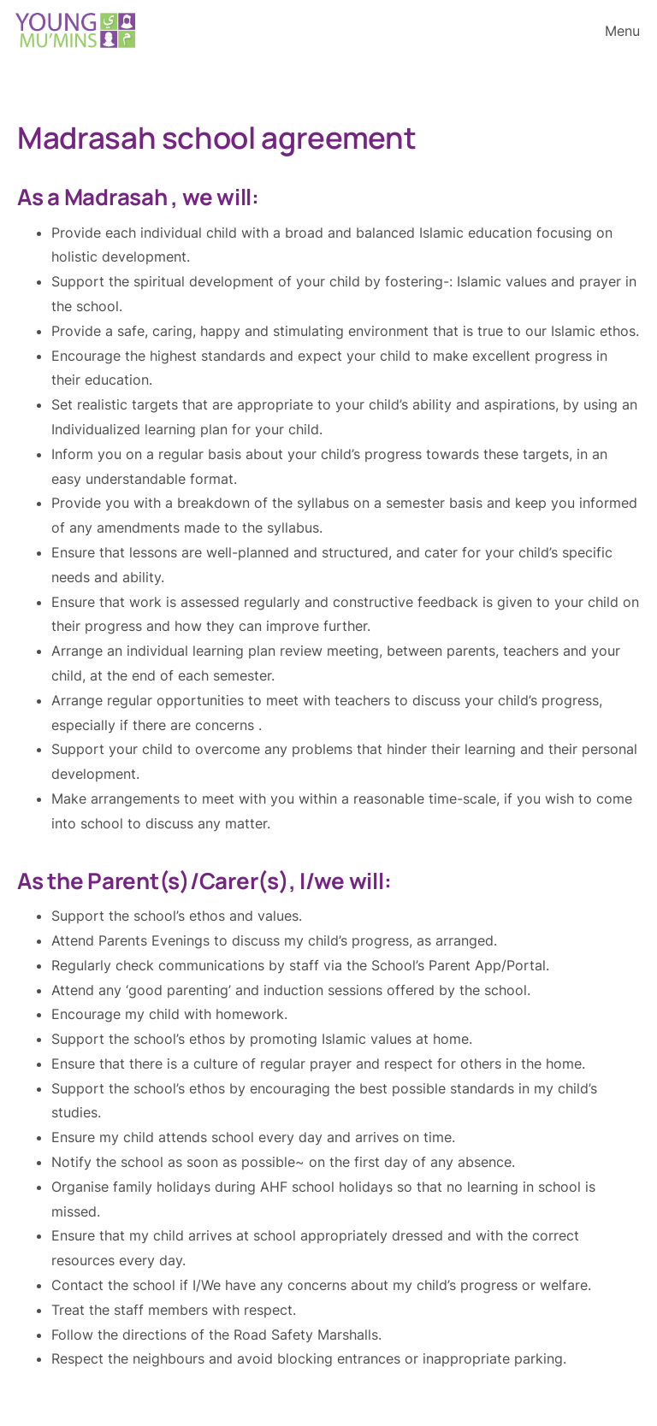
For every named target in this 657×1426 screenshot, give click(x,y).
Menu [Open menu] (622, 30)
